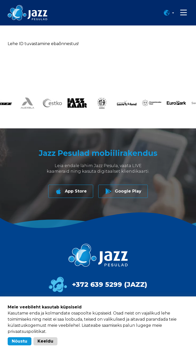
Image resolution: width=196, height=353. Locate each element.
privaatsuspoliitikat (27, 331)
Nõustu (19, 341)
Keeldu (45, 341)
